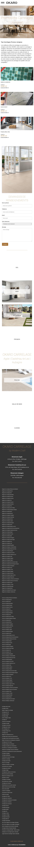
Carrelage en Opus (5, 813)
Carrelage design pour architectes (8, 743)
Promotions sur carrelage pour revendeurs (9, 747)
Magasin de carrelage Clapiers (7, 560)
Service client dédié (5, 788)
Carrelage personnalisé (6, 760)
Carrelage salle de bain (6, 706)
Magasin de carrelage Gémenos (8, 573)
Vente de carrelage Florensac (7, 607)
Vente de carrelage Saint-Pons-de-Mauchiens (10, 637)
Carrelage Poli (4, 811)
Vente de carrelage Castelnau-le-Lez (8, 663)
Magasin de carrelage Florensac (8, 498)
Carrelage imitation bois (6, 730)
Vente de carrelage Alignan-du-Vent (8, 635)
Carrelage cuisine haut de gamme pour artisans (10, 738)
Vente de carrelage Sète (6, 601)
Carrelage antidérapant (6, 755)
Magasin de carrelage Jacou (7, 567)
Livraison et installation (6, 790)
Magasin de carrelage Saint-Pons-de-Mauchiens (10, 528)
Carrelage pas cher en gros (7, 742)
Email (3, 215)
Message (4, 227)
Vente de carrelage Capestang (7, 625)
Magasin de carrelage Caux (7, 541)
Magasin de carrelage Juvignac (7, 558)
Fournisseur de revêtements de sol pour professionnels (12, 751)
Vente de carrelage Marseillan (7, 603)
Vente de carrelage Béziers (7, 599)
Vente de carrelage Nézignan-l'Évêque (9, 618)
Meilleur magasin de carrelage (7, 710)
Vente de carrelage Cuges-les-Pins (8, 683)
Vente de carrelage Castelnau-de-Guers (9, 638)
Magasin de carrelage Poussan (7, 533)
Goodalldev (22, 844)
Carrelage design (5, 715)
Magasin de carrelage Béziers (7, 490)
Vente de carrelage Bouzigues (7, 631)
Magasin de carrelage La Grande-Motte (9, 547)
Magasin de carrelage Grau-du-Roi (8, 552)
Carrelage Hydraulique (6, 820)
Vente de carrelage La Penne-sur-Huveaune (10, 687)
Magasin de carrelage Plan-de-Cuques (9, 590)
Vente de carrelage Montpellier (7, 653)
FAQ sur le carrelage (5, 762)
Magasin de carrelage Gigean (7, 532)
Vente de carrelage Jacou (6, 676)
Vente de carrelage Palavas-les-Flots (8, 657)
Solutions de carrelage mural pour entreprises (10, 749)
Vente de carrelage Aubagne (7, 680)
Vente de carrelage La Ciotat (7, 693)
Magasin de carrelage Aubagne (7, 571)
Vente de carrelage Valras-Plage (8, 648)
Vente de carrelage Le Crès (7, 678)
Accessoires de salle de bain (7, 792)
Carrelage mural (5, 732)
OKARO (11, 2)
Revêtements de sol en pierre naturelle (9, 785)
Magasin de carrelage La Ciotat (7, 584)
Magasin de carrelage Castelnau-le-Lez (9, 554)
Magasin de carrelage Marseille (7, 586)
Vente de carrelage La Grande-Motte (8, 655)
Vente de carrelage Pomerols (7, 610)
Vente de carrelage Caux (6, 650)
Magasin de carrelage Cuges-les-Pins (8, 575)
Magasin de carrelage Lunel (7, 543)
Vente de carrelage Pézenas (7, 605)
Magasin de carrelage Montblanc (8, 504)
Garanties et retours (5, 777)
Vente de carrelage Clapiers (7, 668)
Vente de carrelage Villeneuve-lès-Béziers (9, 597)
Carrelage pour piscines (6, 768)
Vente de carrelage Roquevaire (7, 685)
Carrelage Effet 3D (5, 818)
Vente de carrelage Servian (7, 627)
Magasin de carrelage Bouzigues (8, 522)
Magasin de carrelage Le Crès (7, 569)
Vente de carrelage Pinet (6, 614)
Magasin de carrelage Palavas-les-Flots (9, 548)
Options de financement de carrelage (8, 786)
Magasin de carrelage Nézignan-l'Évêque (9, 509)
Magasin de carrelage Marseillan (8, 494)
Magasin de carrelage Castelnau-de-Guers (9, 530)
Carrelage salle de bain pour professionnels (10, 736)
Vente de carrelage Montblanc (7, 612)
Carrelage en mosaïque (6, 779)
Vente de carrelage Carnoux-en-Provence (9, 689)
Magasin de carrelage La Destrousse (8, 591)
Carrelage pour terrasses (6, 783)
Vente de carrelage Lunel (6, 652)
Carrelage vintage (5, 770)
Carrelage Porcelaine (6, 816)
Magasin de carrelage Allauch (7, 588)
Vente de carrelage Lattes (6, 665)
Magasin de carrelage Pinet (7, 505)
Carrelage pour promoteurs (7, 803)
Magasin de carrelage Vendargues (8, 565)
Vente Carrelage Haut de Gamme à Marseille (10, 826)
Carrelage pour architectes (6, 801)
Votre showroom (5, 221)
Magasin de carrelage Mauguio (7, 550)
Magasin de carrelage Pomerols (7, 502)
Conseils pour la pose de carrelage (8, 757)
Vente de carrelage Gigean (7, 640)
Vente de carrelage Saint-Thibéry (8, 616)
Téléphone (4, 209)
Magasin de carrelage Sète (7, 492)
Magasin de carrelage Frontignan (8, 515)
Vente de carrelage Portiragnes (7, 646)
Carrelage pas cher (5, 712)
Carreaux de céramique (6, 721)
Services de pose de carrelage (7, 773)
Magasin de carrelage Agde (7, 535)
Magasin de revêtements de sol (7, 734)
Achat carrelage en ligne (6, 717)
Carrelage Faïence (5, 805)
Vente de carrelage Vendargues (7, 674)
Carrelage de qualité (5, 723)
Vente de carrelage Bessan (7, 622)
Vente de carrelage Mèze (6, 620)
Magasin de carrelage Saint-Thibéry (8, 507)
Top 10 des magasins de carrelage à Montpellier (10, 824)
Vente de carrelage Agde (6, 644)
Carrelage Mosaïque (5, 807)
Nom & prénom (5, 202)
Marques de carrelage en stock (7, 775)
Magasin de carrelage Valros (7, 524)
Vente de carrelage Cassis (6, 691)
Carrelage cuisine (5, 708)
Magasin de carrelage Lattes (7, 556)
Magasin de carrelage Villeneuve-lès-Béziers (10, 489)
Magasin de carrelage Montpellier (8, 545)
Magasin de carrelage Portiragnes (8, 537)
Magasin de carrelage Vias (7, 500)
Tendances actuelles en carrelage (8, 764)
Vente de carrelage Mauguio (7, 659)
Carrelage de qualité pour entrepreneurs (9, 745)
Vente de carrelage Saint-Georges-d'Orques (10, 672)
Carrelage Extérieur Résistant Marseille (9, 828)
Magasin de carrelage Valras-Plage (8, 539)
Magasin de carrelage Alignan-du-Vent (9, 526)
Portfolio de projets (5, 794)
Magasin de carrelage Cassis (7, 582)
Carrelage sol (4, 719)
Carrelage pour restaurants (7, 798)
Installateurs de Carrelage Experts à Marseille (10, 831)
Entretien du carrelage (6, 758)
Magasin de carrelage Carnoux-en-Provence (10, 580)
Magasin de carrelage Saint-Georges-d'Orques (10, 563)
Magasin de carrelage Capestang (8, 517)
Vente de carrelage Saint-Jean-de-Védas (9, 670)
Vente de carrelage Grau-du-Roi (7, 661)
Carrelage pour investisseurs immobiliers (9, 800)
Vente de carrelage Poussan (7, 642)
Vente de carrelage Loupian (7, 629)
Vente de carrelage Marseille (7, 695)
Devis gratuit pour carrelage (7, 781)
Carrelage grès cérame (6, 727)
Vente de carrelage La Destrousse (8, 700)
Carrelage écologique (6, 753)
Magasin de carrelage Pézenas (7, 496)
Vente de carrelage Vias (6, 609)
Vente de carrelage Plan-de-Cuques (8, 698)
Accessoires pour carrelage (7, 766)
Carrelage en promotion (6, 725)
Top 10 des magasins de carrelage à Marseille (10, 822)
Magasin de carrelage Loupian (7, 520)
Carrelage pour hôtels (6, 796)
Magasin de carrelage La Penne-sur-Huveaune (10, 578)
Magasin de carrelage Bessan (7, 513)
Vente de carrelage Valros (6, 633)
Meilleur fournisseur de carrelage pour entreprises (11, 740)
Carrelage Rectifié (5, 809)
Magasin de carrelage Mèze (7, 511)
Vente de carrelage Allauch (7, 696)
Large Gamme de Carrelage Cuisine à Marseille (10, 833)
